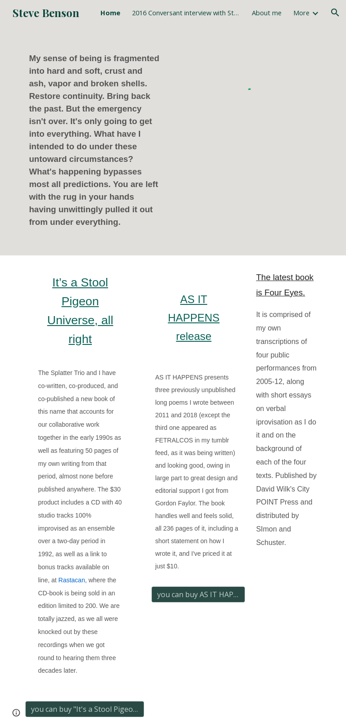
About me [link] (267, 12)
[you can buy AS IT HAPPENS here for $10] (198, 594)
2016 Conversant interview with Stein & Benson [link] (186, 12)
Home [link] (110, 12)
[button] (335, 12)
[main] (97, 140)
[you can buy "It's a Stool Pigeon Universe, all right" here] (84, 709)
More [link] (301, 12)
